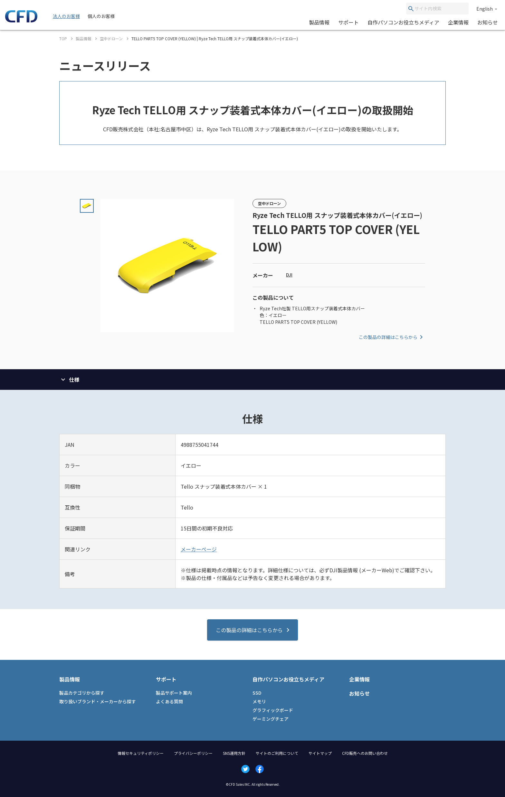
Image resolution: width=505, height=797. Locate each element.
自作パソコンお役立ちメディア (403, 22)
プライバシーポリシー (193, 753)
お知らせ (487, 22)
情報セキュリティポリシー (141, 753)
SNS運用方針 (234, 753)
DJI (289, 274)
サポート (348, 22)
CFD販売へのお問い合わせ (365, 753)
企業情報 (458, 22)
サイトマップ (320, 753)
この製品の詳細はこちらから (392, 337)
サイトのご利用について (277, 753)
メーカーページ (199, 549)
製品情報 (319, 22)
